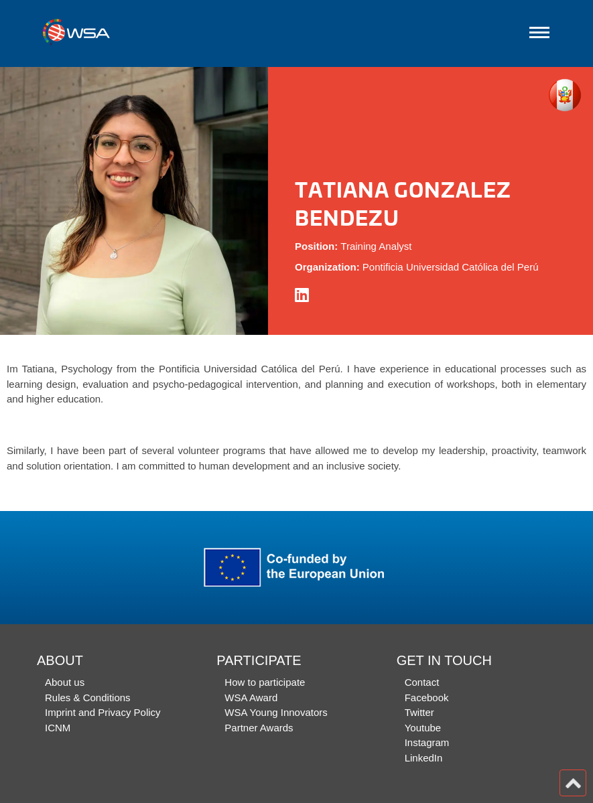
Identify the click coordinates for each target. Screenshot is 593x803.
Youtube (423, 727)
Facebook (427, 697)
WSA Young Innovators (275, 712)
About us (64, 682)
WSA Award (250, 697)
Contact (422, 682)
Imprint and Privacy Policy (103, 712)
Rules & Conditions (88, 697)
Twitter (419, 712)
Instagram (427, 742)
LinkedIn (424, 757)
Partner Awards (258, 727)
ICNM (57, 727)
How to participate (264, 682)
